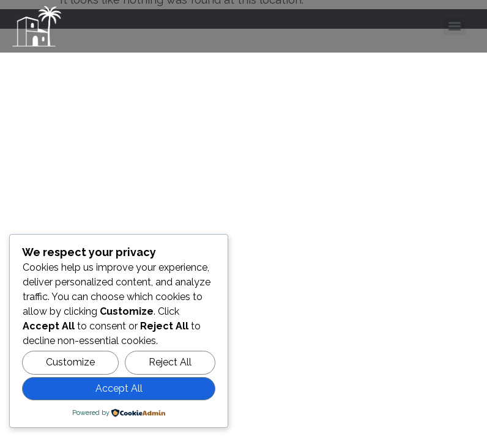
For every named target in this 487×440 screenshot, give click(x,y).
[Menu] (455, 26)
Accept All (119, 388)
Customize (70, 362)
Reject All (170, 362)
